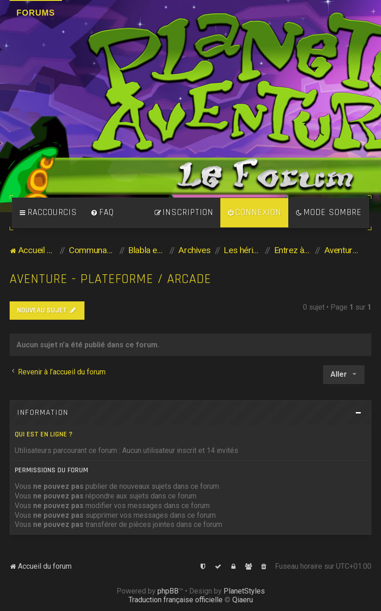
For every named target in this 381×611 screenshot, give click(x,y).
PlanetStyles (244, 591)
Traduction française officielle (176, 599)
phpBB (168, 591)
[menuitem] (102, 212)
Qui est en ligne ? (44, 434)
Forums (36, 12)
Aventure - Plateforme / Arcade (110, 279)
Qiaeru (242, 599)
